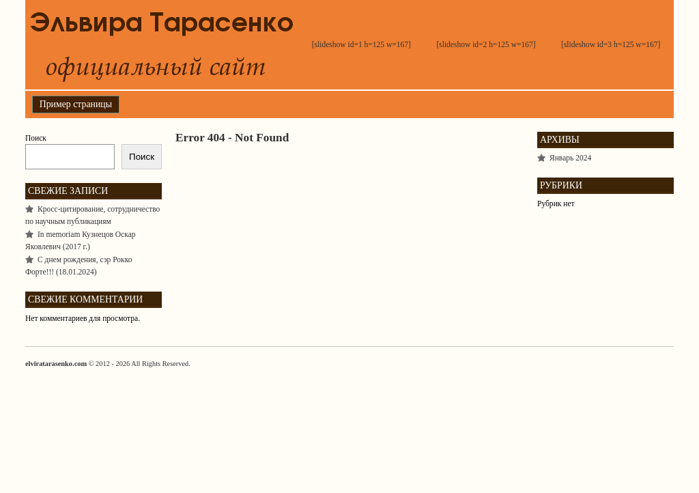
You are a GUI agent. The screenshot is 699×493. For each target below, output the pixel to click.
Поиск (35, 138)
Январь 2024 (570, 158)
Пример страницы (76, 104)
